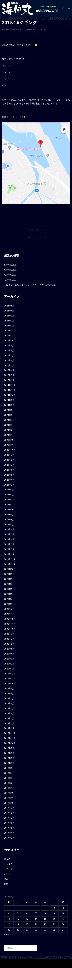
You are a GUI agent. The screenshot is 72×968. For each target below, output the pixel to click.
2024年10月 (10, 395)
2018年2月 (9, 783)
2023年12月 (10, 440)
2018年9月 (9, 748)
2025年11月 (10, 335)
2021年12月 (10, 559)
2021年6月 (9, 589)
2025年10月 (10, 340)
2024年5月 (9, 415)
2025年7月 (9, 355)
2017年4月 (9, 833)
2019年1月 (9, 728)
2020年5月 (9, 648)
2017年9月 (9, 808)
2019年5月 (9, 708)
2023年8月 (9, 460)
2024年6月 (9, 410)
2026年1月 (9, 325)
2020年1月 (9, 668)
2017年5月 (9, 828)
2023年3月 (9, 485)
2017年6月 (9, 823)
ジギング (42, 30)
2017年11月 (10, 798)
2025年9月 (9, 345)
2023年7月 (9, 465)
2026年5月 (9, 305)
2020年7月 (9, 639)
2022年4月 (9, 539)
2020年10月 (10, 629)
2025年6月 (9, 360)
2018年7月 (9, 758)
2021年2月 (9, 609)
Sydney (57, 963)
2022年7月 (9, 524)
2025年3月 (9, 375)
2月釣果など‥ (10, 279)
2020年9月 (9, 634)
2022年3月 (9, 544)
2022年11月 (10, 504)
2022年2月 (9, 549)
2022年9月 (9, 514)
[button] (63, 9)
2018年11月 (10, 738)
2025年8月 (9, 350)
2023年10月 (10, 450)
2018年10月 (10, 743)
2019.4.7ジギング (34, 237)
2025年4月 (9, 370)
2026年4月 (9, 310)
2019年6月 (9, 703)
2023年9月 (9, 455)
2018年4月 (9, 773)
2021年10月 (10, 569)
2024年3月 (9, 425)
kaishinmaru (14, 30)
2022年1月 (9, 554)
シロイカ (8, 864)
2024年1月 (9, 435)
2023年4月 (9, 480)
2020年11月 (10, 624)
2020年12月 (10, 619)
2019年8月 (9, 693)
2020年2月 (9, 663)
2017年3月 (9, 838)
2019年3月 (9, 718)
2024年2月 (9, 430)
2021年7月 (9, 584)
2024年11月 (10, 390)
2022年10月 (10, 509)
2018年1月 (9, 788)
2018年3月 (9, 778)
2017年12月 (10, 793)
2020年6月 (9, 644)
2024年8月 (9, 405)
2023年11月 (10, 445)
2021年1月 (9, 614)
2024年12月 (10, 385)
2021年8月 (9, 579)
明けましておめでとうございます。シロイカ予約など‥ (30, 284)
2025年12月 (10, 330)
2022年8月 (9, 519)
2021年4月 (9, 599)
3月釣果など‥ (10, 274)
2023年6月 (9, 470)
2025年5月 (9, 365)
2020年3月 (9, 658)
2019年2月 (9, 723)
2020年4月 (9, 653)
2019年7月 (9, 698)
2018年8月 (9, 753)
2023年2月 (9, 489)
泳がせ (7, 879)
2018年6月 (9, 763)
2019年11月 (10, 678)
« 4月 (6, 934)
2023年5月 (9, 475)
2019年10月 (10, 683)
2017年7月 (9, 818)
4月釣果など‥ (10, 269)
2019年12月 (10, 673)
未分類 (7, 874)
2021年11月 (10, 564)
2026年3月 (9, 315)
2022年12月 (10, 499)
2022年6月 (9, 529)
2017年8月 (9, 813)
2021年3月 (9, 604)
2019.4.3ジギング (37, 229)
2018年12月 (10, 733)
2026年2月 (9, 320)
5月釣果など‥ (10, 264)
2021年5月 (9, 594)
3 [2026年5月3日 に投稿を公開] (63, 908)
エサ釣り (8, 859)
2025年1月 (9, 380)
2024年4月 (9, 420)
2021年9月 (9, 574)
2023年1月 (9, 494)
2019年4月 (9, 713)
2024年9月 (9, 400)
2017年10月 (10, 803)
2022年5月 (9, 534)
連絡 (6, 884)
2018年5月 (9, 768)
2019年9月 (9, 688)
